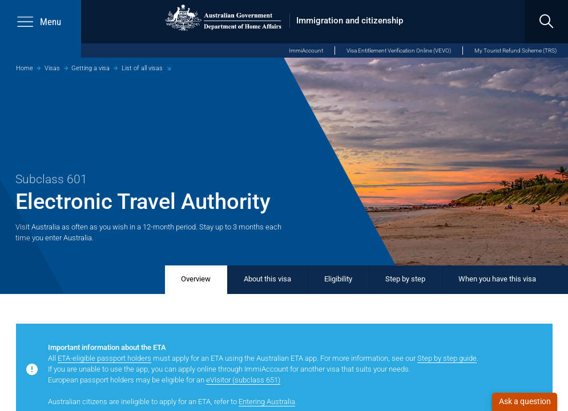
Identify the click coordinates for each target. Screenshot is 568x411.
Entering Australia (267, 401)
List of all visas (142, 68)
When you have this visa (497, 279)
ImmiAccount (306, 50)
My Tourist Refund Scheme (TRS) (515, 50)
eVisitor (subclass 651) (243, 380)
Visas (52, 68)
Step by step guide (447, 358)
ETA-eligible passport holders (104, 358)
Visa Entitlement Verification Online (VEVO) (399, 50)
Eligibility (338, 279)
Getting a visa (90, 68)
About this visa (267, 279)
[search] (546, 21)
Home (24, 68)
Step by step (405, 279)
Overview (196, 279)
